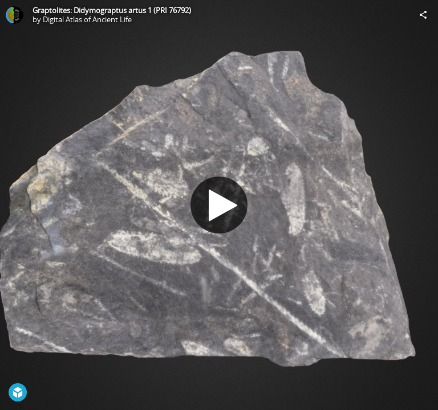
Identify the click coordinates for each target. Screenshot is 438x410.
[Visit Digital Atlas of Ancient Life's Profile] (15, 15)
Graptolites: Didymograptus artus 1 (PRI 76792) (112, 10)
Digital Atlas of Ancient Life (87, 19)
